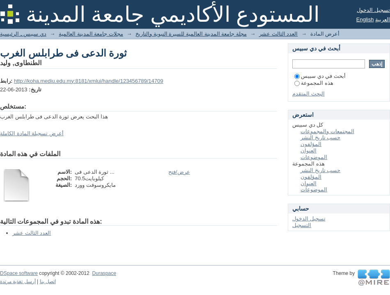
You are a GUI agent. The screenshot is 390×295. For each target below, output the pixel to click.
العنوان (309, 151)
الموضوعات (314, 157)
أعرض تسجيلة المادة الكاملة (32, 133)
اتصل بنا (48, 281)
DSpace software (19, 273)
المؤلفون (311, 144)
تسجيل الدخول (373, 10)
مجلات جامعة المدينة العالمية (91, 34)
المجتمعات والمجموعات (327, 131)
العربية (382, 19)
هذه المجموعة (313, 83)
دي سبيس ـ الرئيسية (23, 34)
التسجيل (301, 225)
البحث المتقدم (308, 94)
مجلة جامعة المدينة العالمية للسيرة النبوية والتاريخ (191, 34)
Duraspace (104, 273)
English (365, 19)
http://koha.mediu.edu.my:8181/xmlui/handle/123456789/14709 (88, 81)
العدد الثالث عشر (278, 34)
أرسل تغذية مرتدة (18, 281)
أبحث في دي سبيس (320, 76)
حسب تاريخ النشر (320, 137)
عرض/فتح (179, 172)
